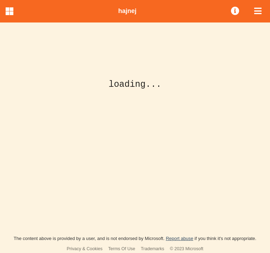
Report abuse (179, 238)
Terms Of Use (121, 248)
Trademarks (153, 248)
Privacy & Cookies (85, 248)
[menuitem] (235, 11)
